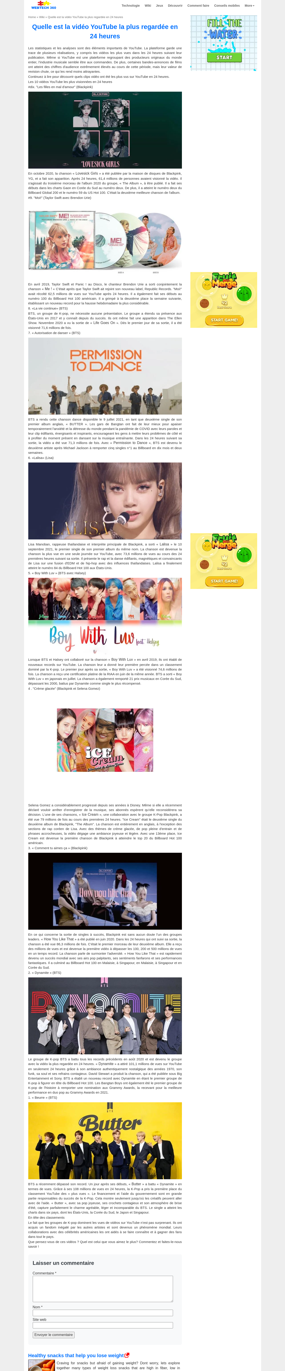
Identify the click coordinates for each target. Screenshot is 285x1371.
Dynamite (106, 1064)
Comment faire (198, 5)
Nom (38, 1307)
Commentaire (45, 1273)
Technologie (131, 5)
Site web (39, 1319)
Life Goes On (104, 323)
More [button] (249, 5)
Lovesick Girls (86, 173)
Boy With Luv (122, 659)
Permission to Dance (130, 443)
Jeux (159, 5)
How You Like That (59, 939)
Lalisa (164, 544)
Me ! (48, 289)
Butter (136, 1184)
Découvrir (175, 5)
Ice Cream (90, 814)
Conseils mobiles (227, 5)
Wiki (148, 5)
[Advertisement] (223, 101)
